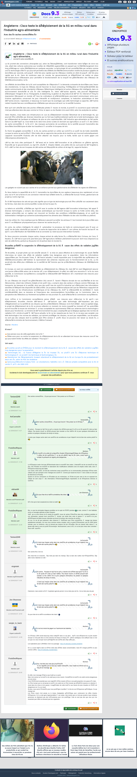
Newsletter (69, 2)
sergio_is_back (15, 627)
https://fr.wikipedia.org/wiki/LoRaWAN (71, 648)
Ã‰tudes (87, 2)
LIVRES (50, 8)
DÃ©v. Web (62, 5)
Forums (29, 2)
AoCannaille (15, 421)
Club (102, 2)
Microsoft (49, 5)
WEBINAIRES (42, 8)
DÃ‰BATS (82, 8)
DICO (94, 8)
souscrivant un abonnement (49, 374)
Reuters (15, 326)
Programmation (77, 5)
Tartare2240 (15, 401)
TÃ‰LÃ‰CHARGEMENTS (61, 8)
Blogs (52, 2)
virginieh (15, 571)
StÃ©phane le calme (29, 40)
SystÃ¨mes (106, 5)
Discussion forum (119, 93)
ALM (42, 5)
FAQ (46, 2)
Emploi (79, 2)
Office (92, 5)
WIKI (88, 8)
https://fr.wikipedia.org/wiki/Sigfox (47, 654)
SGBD (86, 5)
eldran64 (15, 494)
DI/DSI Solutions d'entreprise (20, 5)
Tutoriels (39, 2)
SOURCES (74, 8)
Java (55, 5)
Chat (59, 2)
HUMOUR (100, 8)
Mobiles (98, 5)
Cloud (33, 5)
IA (38, 5)
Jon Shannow (15, 604)
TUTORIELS (27, 8)
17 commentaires (45, 40)
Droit (95, 2)
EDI (69, 5)
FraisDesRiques (15, 452)
